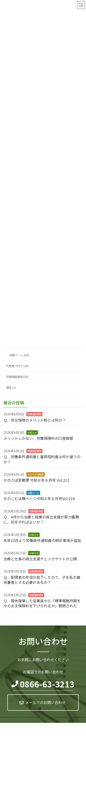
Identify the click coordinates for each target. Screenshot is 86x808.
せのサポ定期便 (36, 474)
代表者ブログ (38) (17, 366)
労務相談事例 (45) (17, 377)
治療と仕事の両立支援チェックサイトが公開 (40, 559)
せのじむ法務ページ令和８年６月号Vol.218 (39, 498)
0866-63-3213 (47, 684)
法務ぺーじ (33, 493)
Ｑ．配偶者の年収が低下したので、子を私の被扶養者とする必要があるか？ (41, 579)
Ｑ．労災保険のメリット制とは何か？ (34, 420)
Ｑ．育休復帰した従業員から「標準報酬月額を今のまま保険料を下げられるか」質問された (41, 603)
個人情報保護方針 (14, 727)
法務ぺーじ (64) (19, 355)
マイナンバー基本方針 (17, 735)
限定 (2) (11, 387)
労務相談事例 (34, 414)
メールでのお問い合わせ (45, 702)
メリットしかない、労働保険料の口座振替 (38, 438)
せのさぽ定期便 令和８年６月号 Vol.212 (36, 480)
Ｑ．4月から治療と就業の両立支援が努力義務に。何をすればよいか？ (41, 519)
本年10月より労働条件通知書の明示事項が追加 (42, 540)
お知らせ (32, 432)
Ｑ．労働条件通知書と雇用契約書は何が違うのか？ (41, 459)
